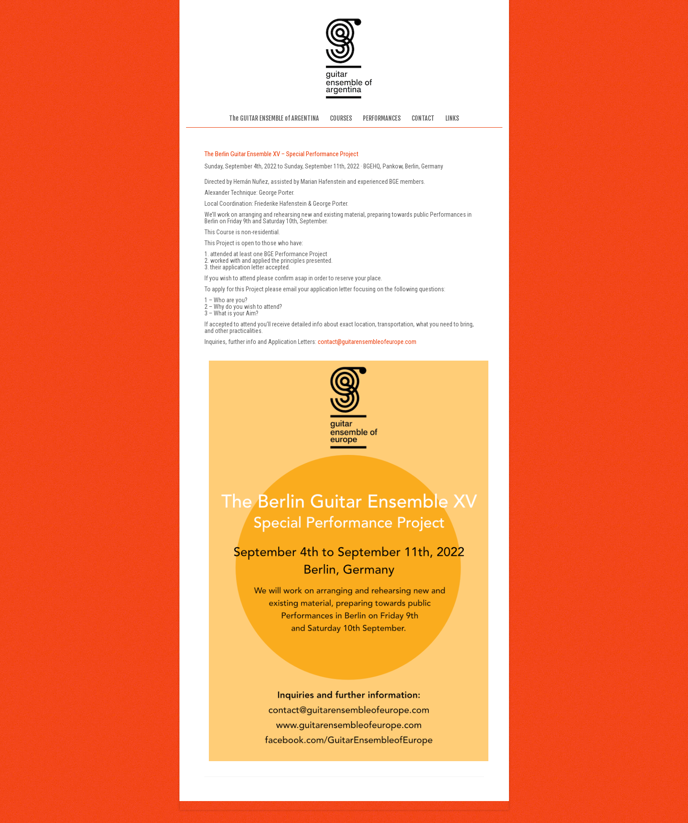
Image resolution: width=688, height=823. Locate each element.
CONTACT (423, 118)
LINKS (452, 118)
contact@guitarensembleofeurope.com (367, 341)
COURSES (341, 118)
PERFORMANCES (382, 118)
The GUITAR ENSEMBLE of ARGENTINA (274, 118)
